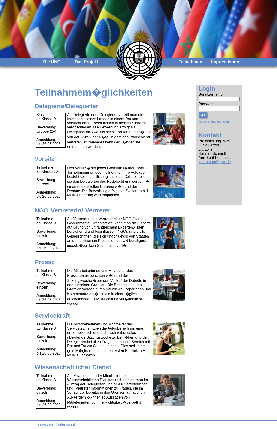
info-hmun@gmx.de (215, 162)
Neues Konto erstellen (214, 121)
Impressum (44, 425)
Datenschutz (66, 425)
